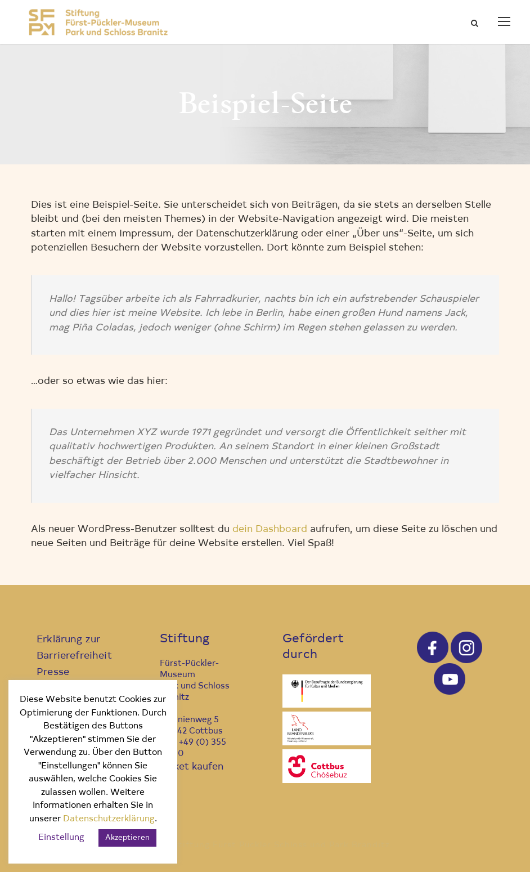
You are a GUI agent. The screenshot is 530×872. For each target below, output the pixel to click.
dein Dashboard (269, 529)
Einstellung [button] (61, 838)
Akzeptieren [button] (127, 838)
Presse (53, 672)
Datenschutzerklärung (109, 819)
